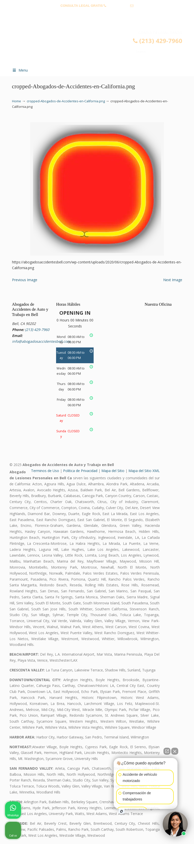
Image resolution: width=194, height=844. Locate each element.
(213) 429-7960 (118, 6)
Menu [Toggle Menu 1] (20, 70)
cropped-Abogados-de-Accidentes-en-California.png (66, 101)
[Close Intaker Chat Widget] (174, 751)
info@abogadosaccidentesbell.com (97, 13)
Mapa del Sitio (112, 470)
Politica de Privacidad (80, 470)
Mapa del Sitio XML (144, 470)
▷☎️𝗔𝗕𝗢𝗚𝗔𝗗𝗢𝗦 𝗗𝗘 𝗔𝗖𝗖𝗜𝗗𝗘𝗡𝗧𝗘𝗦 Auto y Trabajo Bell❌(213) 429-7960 (102, 47)
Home (16, 101)
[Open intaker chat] (121, 811)
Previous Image (24, 279)
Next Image (172, 279)
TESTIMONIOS (24, 21)
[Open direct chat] (166, 751)
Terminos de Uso (45, 470)
